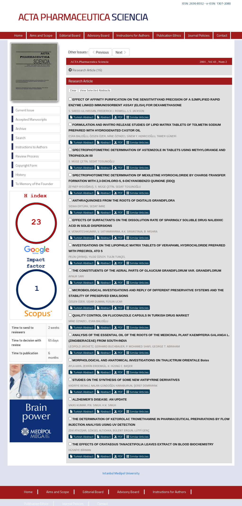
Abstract (104, 117)
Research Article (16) (85, 69)
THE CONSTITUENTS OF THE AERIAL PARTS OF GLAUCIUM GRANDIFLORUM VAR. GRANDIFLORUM (146, 270)
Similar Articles (137, 117)
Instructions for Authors (133, 35)
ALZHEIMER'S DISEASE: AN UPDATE (99, 399)
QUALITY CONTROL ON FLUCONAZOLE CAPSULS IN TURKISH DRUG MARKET (130, 315)
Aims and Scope (41, 35)
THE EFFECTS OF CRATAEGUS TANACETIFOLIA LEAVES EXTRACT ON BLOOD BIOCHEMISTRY (143, 444)
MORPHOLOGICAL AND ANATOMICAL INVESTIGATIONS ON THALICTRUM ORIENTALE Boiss (140, 360)
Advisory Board (98, 35)
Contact (222, 35)
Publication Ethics (169, 35)
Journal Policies (199, 35)
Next (121, 52)
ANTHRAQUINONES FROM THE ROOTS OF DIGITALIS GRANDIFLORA (123, 200)
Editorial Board (70, 35)
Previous (100, 52)
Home (18, 35)
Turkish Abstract (81, 117)
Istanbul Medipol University (121, 473)
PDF (118, 117)
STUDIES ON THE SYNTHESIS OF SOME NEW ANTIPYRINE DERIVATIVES (126, 380)
